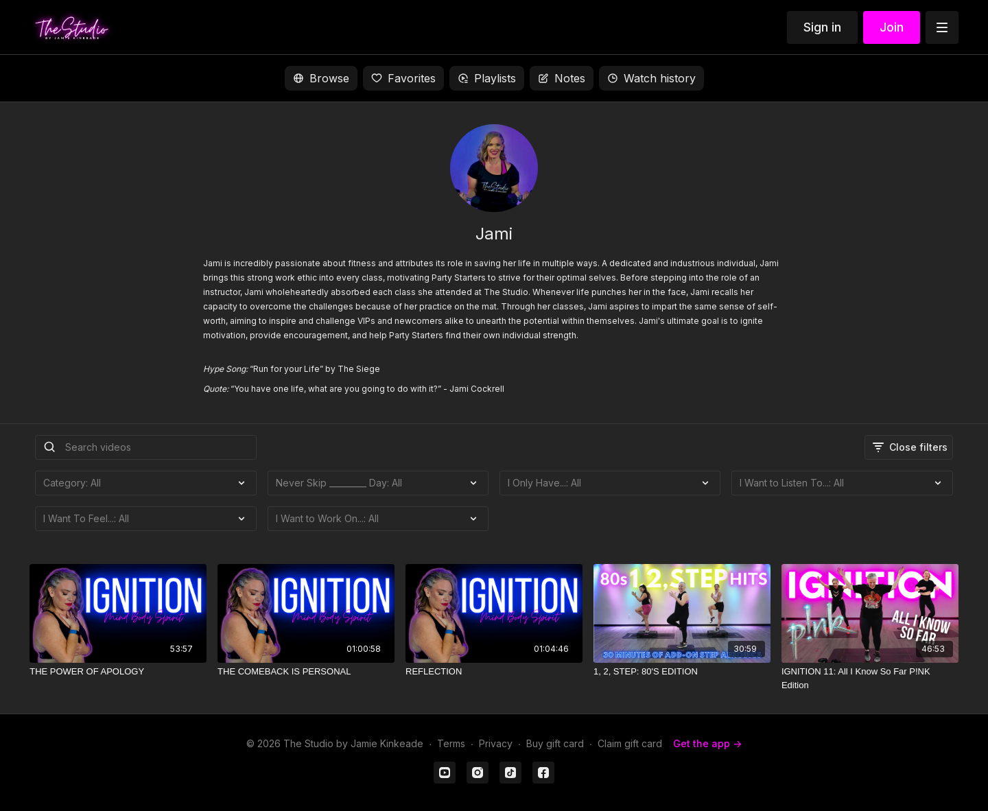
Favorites (403, 78)
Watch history (651, 78)
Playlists (487, 78)
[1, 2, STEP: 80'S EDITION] (682, 672)
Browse (321, 78)
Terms (451, 743)
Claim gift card (630, 743)
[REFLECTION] (494, 672)
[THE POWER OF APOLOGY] (118, 672)
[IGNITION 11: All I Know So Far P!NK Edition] (869, 678)
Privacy (496, 743)
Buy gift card (555, 743)
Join (892, 27)
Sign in (822, 27)
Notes (561, 78)
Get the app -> (707, 743)
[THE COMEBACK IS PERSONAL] (306, 672)
